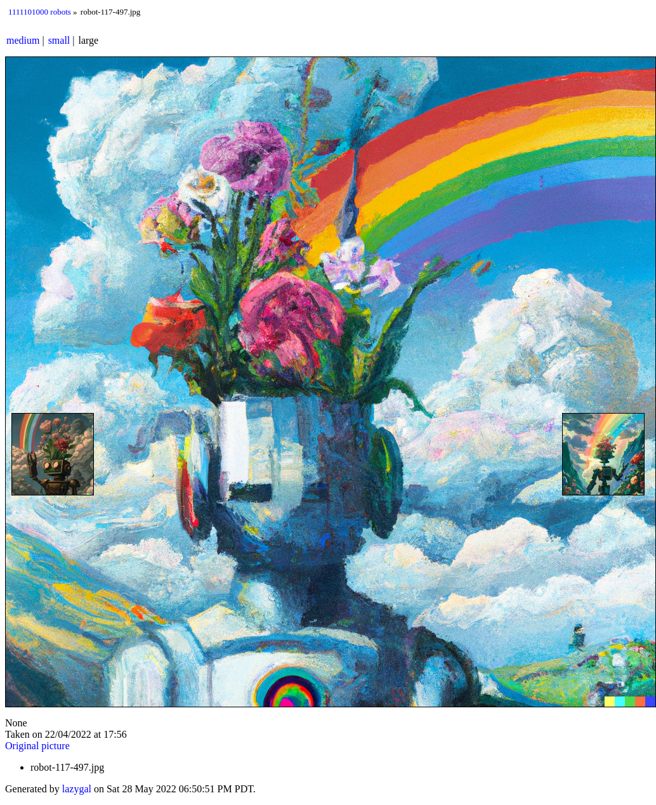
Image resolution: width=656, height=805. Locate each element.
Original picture (37, 745)
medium (22, 40)
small (59, 40)
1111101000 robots (39, 11)
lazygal (76, 788)
